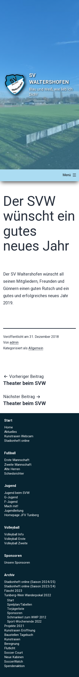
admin (14, 342)
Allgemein (35, 348)
